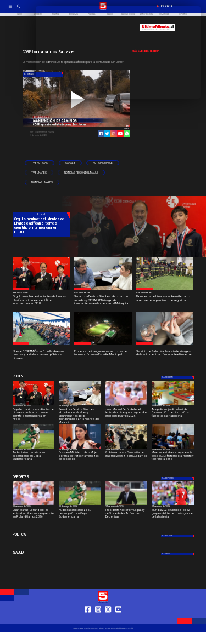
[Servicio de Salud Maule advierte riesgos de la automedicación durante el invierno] (165, 355)
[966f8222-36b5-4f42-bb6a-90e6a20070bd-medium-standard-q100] (173, 448)
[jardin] (173, 404)
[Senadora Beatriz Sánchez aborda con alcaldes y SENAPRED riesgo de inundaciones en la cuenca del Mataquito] (103, 300)
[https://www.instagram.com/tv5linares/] (114, 133)
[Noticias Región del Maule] (81, 172)
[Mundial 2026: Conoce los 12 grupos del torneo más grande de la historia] (173, 514)
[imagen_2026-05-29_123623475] (80, 404)
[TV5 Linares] (39, 172)
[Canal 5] (70, 163)
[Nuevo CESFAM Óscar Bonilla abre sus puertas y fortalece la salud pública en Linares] (41, 355)
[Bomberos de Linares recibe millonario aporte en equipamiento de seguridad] (165, 300)
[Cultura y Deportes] (41, 376)
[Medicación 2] (165, 344)
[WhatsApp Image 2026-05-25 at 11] (103, 344)
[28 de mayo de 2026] (126, 406)
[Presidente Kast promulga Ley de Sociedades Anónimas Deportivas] (126, 514)
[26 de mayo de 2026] (103, 347)
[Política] (41, 534)
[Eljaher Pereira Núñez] (52, 132)
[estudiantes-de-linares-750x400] (34, 404)
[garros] (126, 404)
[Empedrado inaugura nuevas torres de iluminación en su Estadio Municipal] (103, 355)
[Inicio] (19, 14)
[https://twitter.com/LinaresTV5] (108, 619)
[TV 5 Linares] (18, 10)
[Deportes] (177, 377)
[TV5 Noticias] (39, 163)
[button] (39, 163)
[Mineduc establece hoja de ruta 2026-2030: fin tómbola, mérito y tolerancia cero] (173, 457)
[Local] (21, 289)
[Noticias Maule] (102, 163)
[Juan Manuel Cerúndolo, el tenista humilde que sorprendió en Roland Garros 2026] (126, 414)
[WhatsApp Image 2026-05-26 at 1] (41, 344)
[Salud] (41, 552)
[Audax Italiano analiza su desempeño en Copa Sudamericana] (34, 457)
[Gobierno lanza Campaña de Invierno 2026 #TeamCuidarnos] (126, 457)
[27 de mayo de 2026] (165, 292)
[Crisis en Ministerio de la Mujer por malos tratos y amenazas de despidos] (80, 457)
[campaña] (126, 448)
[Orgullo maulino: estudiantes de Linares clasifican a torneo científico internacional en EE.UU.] (41, 300)
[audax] (34, 448)
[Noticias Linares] (42, 182)
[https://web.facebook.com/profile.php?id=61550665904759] (88, 619)
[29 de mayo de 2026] (41, 292)
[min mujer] (80, 448)
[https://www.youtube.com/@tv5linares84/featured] (120, 133)
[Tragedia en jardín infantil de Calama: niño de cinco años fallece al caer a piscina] (173, 414)
